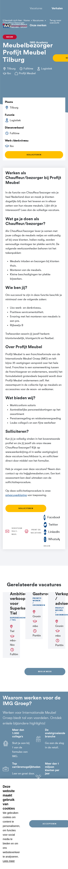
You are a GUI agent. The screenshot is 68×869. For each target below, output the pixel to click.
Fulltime (28, 68)
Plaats (9, 102)
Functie (9, 114)
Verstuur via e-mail (12, 531)
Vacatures (36, 8)
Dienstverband (14, 127)
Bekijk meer (45, 671)
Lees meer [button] (9, 861)
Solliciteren (34, 155)
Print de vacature (31, 531)
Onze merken (38, 25)
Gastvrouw (43, 594)
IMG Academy (39, 42)
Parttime (38, 635)
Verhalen (57, 8)
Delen (47, 546)
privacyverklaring (16, 495)
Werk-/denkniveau (16, 140)
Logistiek (46, 68)
